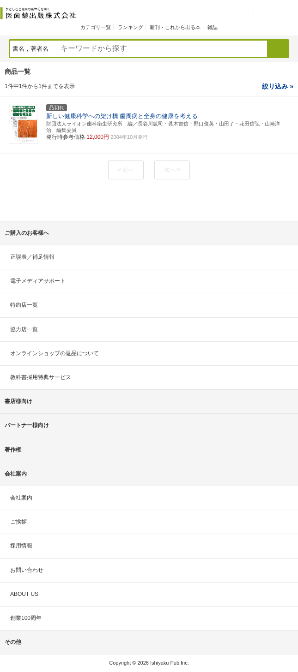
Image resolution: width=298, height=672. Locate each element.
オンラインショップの (54, 353)
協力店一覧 (24, 329)
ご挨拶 (18, 521)
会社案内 (21, 497)
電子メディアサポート (38, 281)
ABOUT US (24, 594)
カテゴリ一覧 (95, 27)
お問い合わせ (26, 570)
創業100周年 (26, 618)
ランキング (130, 27)
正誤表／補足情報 (32, 257)
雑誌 (212, 27)
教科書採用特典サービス (40, 377)
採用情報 (21, 545)
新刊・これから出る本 (175, 27)
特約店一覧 (24, 305)
